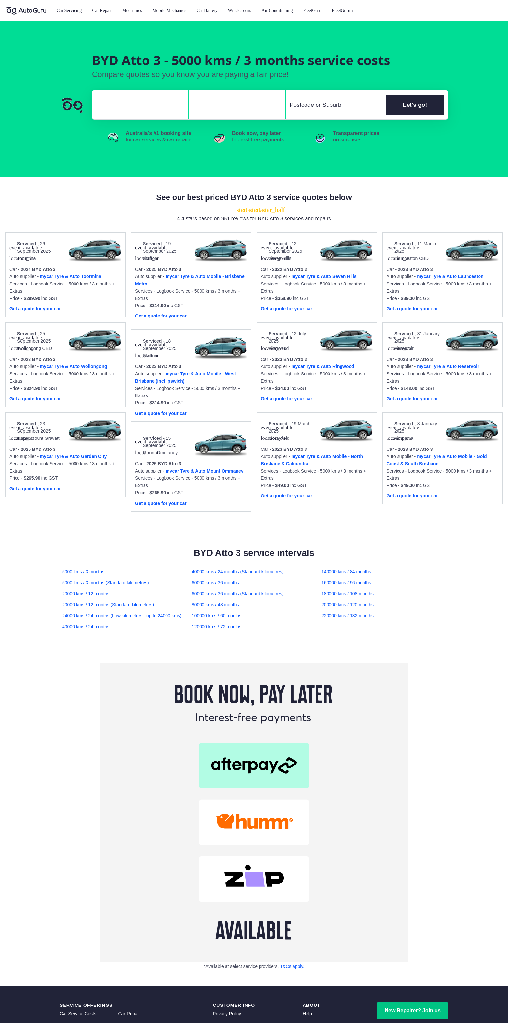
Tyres (123, 923)
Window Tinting (75, 934)
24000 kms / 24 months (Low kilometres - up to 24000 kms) (121, 615)
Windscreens (239, 10)
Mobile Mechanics (169, 10)
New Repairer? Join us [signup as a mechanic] (413, 854)
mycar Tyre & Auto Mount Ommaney (204, 470)
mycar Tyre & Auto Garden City (73, 456)
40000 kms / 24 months (86, 626)
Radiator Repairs (77, 912)
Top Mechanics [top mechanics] (318, 890)
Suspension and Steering (85, 901)
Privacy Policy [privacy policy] (227, 857)
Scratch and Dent (135, 934)
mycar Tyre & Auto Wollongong (73, 366)
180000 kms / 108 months (347, 593)
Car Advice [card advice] (314, 879)
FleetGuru (312, 10)
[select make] (137, 104)
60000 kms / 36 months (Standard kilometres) (237, 593)
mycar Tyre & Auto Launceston (450, 276)
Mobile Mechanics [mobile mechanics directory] (136, 868)
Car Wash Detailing (79, 945)
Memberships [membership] (316, 901)
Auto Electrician (133, 901)
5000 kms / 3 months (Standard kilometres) (105, 582)
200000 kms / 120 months (347, 604)
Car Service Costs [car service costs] (78, 857)
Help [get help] (307, 857)
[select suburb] (334, 105)
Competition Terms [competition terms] (231, 890)
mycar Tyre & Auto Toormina (70, 276)
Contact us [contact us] (313, 868)
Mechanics (132, 10)
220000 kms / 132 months (347, 615)
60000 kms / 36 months (215, 582)
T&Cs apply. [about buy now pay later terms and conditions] (292, 809)
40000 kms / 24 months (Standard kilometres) (237, 571)
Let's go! (415, 105)
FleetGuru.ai (343, 10)
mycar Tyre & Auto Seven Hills (324, 276)
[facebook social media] (422, 1001)
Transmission (73, 923)
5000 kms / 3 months (83, 571)
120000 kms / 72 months (216, 626)
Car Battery (207, 10)
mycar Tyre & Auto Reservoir (448, 366)
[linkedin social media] (433, 1001)
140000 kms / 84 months (346, 571)
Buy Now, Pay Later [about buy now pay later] (233, 901)
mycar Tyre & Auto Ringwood (322, 366)
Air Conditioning (277, 10)
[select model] (234, 104)
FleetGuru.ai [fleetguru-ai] (315, 923)
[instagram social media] (444, 1001)
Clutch (66, 890)
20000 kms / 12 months (86, 593)
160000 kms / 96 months (346, 582)
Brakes (125, 879)
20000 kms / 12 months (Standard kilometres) (108, 604)
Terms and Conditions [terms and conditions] (235, 868)
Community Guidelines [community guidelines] (236, 879)
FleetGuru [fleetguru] (313, 912)
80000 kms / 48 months (215, 604)
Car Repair (102, 10)
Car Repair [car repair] (129, 857)
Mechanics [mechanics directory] (70, 868)
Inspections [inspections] (129, 945)
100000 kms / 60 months (216, 615)
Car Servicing (69, 10)
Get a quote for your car (35, 308)
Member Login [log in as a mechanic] (412, 877)
